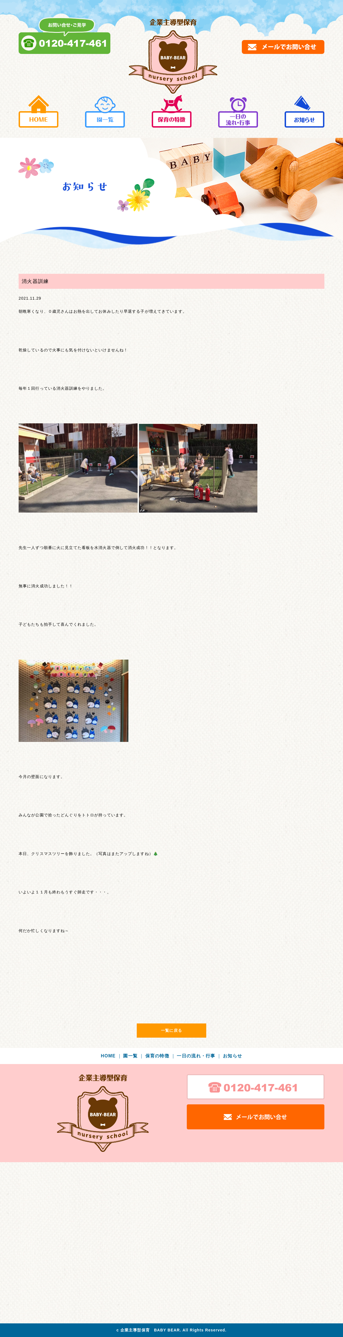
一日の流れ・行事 (199, 1055)
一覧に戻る (171, 1030)
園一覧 (133, 1055)
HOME (111, 1055)
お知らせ (232, 1055)
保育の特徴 (160, 1055)
